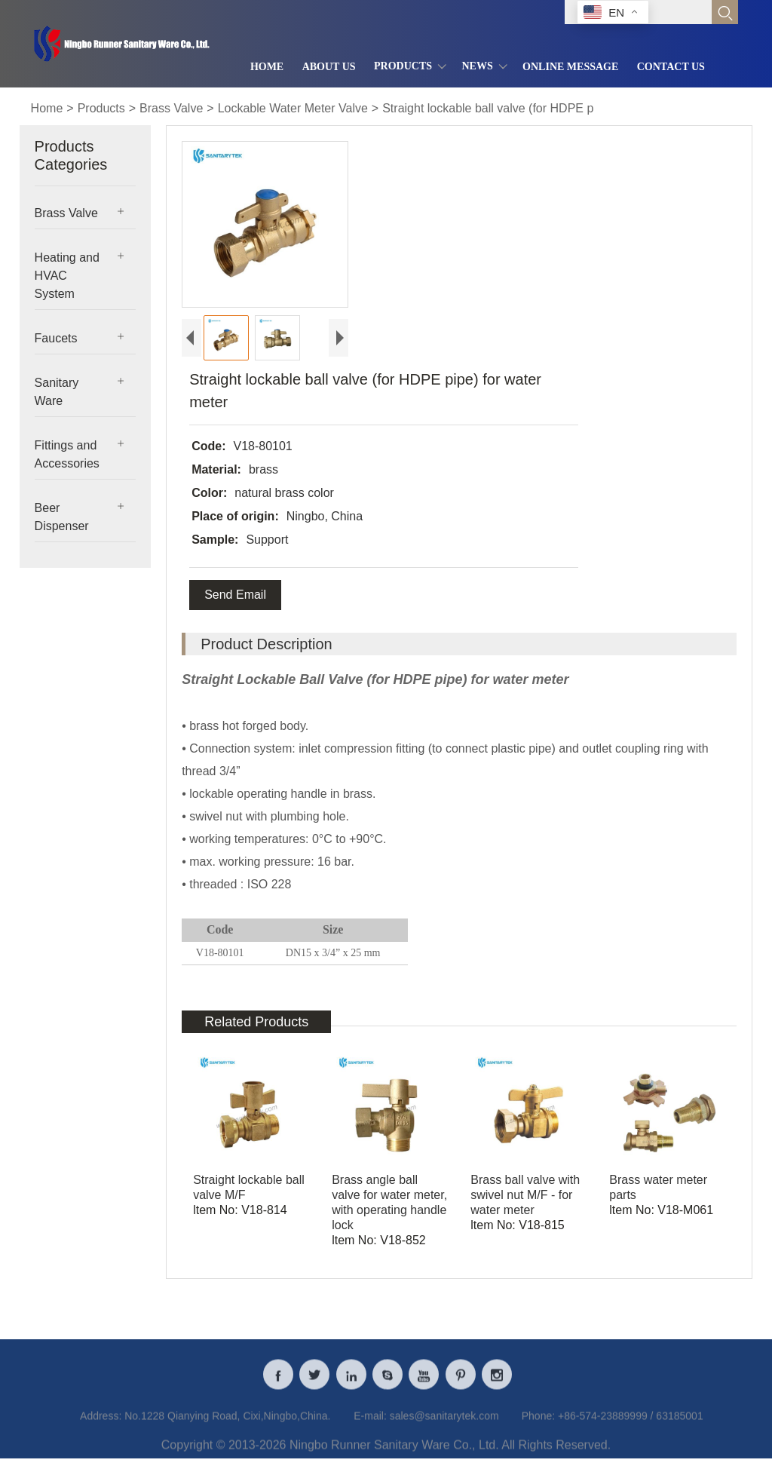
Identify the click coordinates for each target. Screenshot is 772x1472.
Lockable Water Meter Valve (293, 108)
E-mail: (370, 1425)
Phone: (538, 1425)
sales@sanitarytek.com (444, 1425)
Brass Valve (171, 108)
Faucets (56, 338)
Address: (100, 1425)
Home (47, 108)
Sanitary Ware (57, 391)
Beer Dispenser (62, 516)
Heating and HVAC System (67, 275)
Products (101, 108)
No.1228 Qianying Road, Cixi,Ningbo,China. (227, 1425)
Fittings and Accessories (67, 454)
